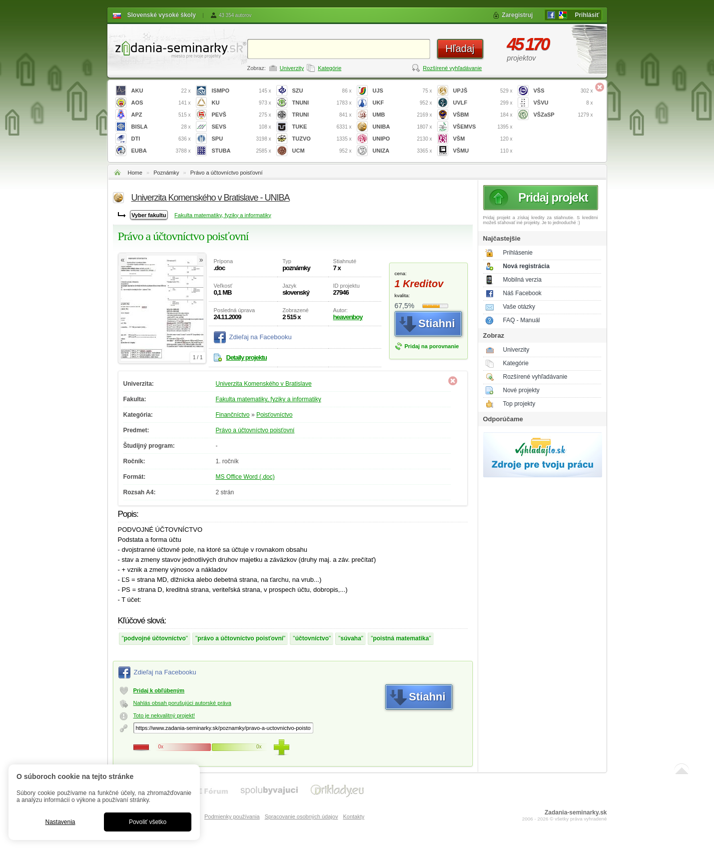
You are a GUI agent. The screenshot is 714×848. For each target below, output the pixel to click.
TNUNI (322, 103)
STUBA (241, 151)
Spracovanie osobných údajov (301, 816)
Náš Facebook (522, 293)
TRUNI (322, 115)
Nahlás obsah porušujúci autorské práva (182, 703)
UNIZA (402, 151)
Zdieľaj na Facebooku (260, 337)
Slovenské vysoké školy (161, 15)
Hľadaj (459, 48)
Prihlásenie (518, 252)
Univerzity (292, 68)
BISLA (161, 127)
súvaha (351, 638)
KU (241, 103)
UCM (322, 151)
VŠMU (483, 151)
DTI (161, 139)
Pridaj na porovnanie (432, 346)
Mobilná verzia (522, 279)
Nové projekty (521, 390)
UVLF (483, 103)
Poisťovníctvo (274, 414)
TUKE (322, 127)
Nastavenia (60, 821)
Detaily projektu (246, 357)
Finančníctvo (233, 414)
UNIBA (402, 127)
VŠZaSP (563, 115)
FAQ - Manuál (521, 320)
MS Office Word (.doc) (245, 476)
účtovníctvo (312, 638)
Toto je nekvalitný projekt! (164, 715)
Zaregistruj (517, 15)
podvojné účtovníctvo (155, 638)
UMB (402, 115)
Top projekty (519, 403)
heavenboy (348, 317)
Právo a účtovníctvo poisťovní (226, 173)
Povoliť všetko (147, 821)
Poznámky (166, 173)
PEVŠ (241, 115)
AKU (161, 91)
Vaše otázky (519, 306)
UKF (402, 103)
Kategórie (329, 68)
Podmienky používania (232, 816)
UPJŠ (483, 91)
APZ (161, 115)
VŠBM (483, 115)
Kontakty (353, 816)
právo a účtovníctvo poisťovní (240, 638)
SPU (241, 139)
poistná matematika (401, 638)
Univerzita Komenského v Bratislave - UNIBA (210, 198)
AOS (161, 103)
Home (135, 173)
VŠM (483, 139)
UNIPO (402, 139)
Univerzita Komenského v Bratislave (264, 383)
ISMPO (241, 91)
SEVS (241, 127)
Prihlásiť (587, 15)
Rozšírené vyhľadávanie (452, 68)
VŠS (563, 91)
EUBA (161, 151)
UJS (402, 91)
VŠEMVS (483, 127)
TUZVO (322, 139)
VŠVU (563, 103)
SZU (322, 91)
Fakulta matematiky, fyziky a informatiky (222, 215)
